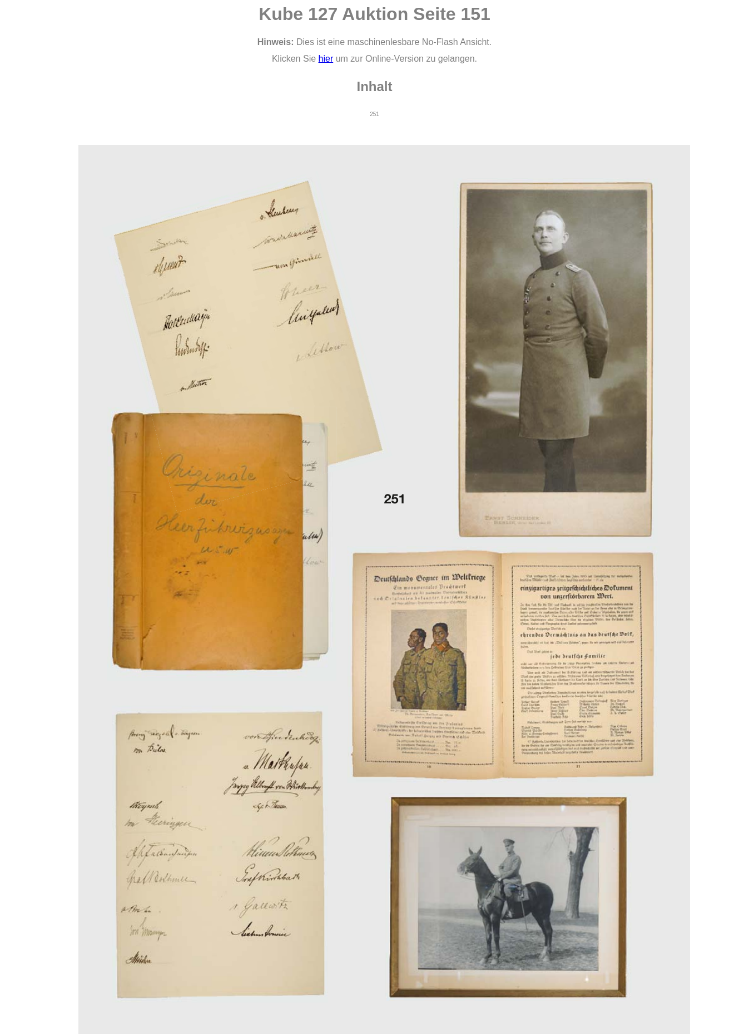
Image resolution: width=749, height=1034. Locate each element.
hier (326, 58)
